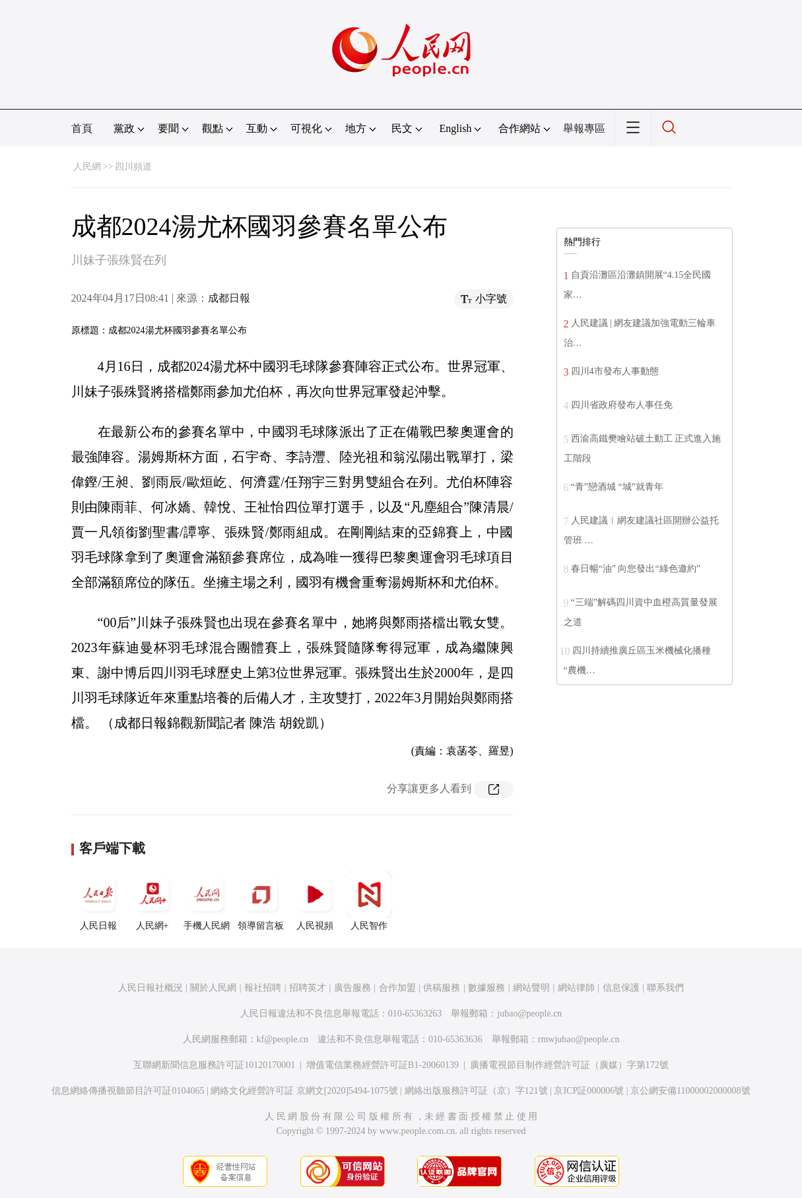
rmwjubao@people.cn (579, 1039)
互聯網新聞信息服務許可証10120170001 (214, 1065)
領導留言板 (261, 901)
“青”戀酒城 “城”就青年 (617, 487)
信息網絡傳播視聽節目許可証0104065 (127, 1091)
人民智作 (369, 901)
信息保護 (621, 988)
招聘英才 (307, 988)
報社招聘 (262, 988)
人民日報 (98, 901)
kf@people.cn (283, 1039)
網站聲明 (531, 988)
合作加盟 (397, 988)
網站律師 (576, 988)
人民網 (87, 167)
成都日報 (229, 298)
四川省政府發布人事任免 (622, 405)
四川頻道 (133, 167)
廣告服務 (352, 988)
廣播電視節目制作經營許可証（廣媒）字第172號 (569, 1065)
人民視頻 (315, 901)
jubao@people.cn (529, 1013)
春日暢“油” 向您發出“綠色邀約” (635, 569)
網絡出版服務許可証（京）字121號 (476, 1091)
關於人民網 (213, 988)
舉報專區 (584, 128)
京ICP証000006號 (589, 1091)
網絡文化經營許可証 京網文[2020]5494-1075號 (304, 1091)
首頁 (81, 128)
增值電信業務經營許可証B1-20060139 (382, 1065)
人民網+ (152, 901)
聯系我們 (665, 988)
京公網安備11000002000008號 (690, 1091)
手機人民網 (207, 901)
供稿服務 (441, 988)
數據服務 (486, 988)
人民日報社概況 (150, 988)
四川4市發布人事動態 (615, 371)
